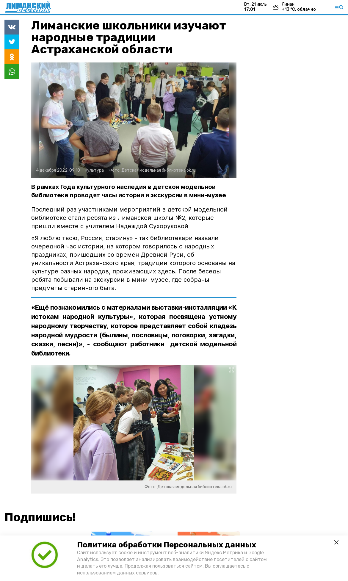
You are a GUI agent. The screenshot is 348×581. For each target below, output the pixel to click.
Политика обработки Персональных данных (166, 544)
